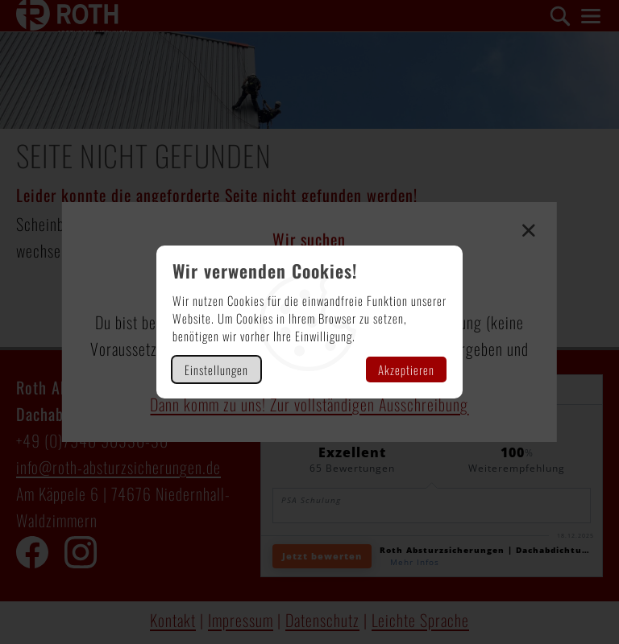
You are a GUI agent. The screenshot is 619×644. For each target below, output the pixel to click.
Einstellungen (216, 369)
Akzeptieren (406, 369)
